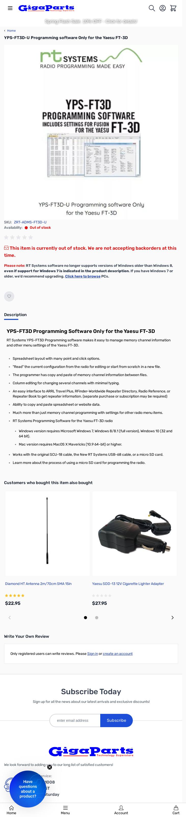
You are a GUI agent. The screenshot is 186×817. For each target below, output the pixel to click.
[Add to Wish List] (9, 296)
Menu (65, 810)
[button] (28, 789)
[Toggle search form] (152, 8)
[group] (19, 237)
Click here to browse (83, 276)
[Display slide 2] (96, 617)
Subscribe (116, 720)
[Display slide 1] (85, 617)
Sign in (92, 654)
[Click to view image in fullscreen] (91, 132)
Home (11, 810)
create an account (118, 654)
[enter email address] (74, 720)
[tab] (15, 316)
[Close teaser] (49, 767)
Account (121, 810)
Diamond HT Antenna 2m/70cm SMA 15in (38, 584)
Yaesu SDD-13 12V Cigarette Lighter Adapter (128, 584)
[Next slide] (172, 617)
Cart (176, 810)
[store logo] (46, 8)
